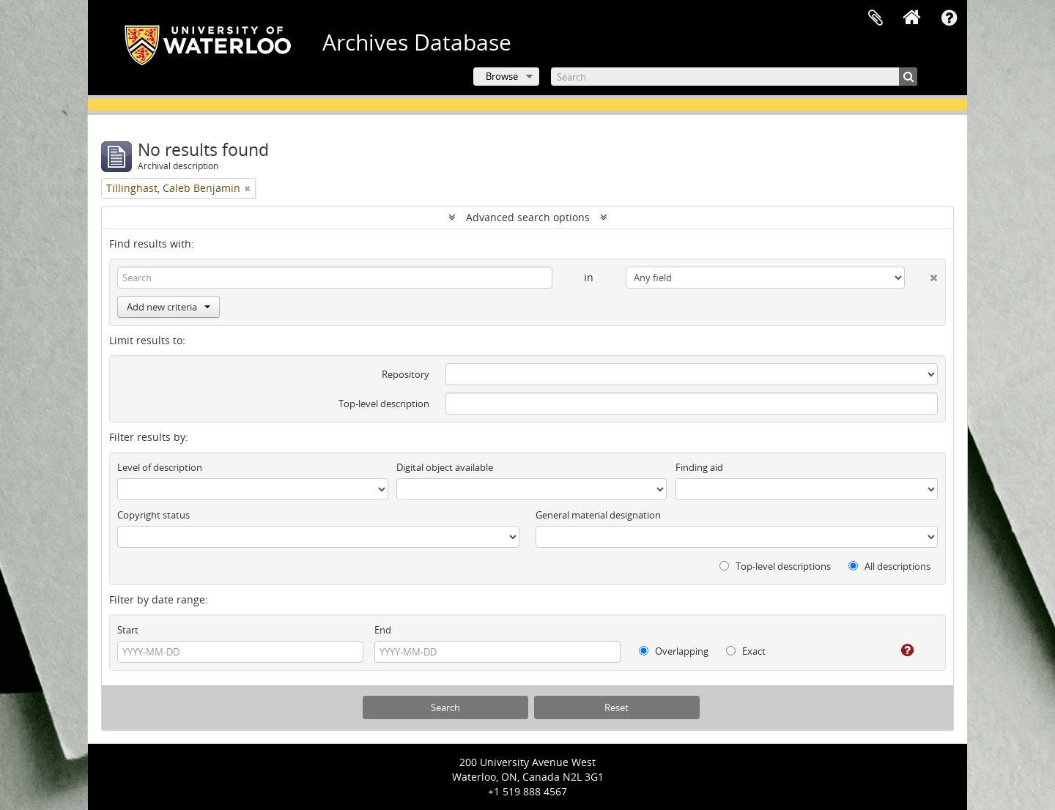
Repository (405, 374)
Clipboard (875, 18)
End (382, 629)
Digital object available (444, 467)
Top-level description (383, 403)
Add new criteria (168, 306)
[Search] (734, 76)
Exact (746, 651)
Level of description (159, 467)
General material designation (598, 514)
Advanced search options (528, 217)
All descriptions (889, 566)
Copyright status (153, 514)
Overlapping (673, 651)
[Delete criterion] (921, 275)
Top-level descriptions (775, 566)
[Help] (897, 650)
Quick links (948, 18)
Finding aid (699, 467)
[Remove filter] (248, 188)
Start (127, 629)
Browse (502, 76)
